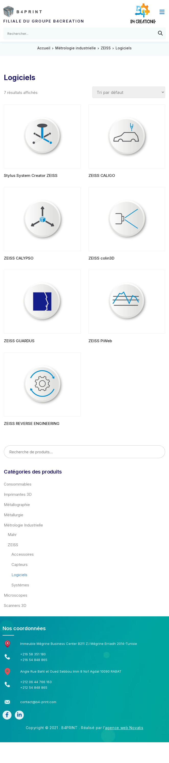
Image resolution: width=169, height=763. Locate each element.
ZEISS (106, 48)
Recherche (159, 452)
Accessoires (23, 554)
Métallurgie (13, 514)
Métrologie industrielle (75, 48)
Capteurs (20, 564)
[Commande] (128, 92)
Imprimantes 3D (18, 494)
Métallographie (17, 504)
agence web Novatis (124, 712)
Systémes (20, 585)
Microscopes (15, 595)
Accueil (43, 48)
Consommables (17, 484)
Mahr (12, 534)
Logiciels (19, 574)
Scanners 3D (15, 605)
